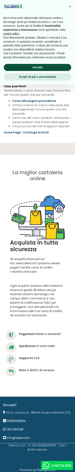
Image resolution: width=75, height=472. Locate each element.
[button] (70, 6)
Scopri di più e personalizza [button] (37, 76)
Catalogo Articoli (36, 132)
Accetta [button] (37, 67)
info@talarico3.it (18, 438)
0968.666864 (16, 421)
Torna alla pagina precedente (34, 101)
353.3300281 (15, 429)
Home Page (12, 132)
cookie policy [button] (11, 33)
